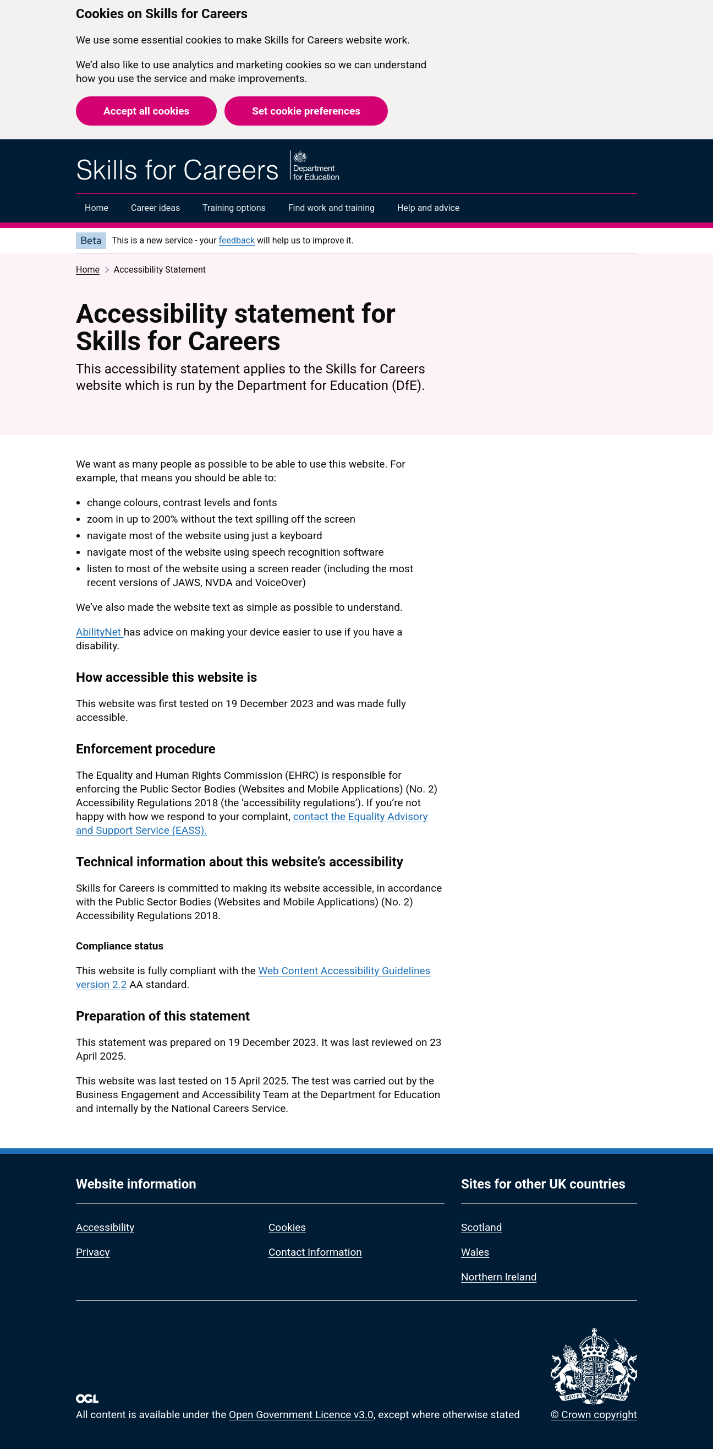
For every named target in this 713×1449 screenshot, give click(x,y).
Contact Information (315, 1252)
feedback (237, 240)
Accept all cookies (146, 111)
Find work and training (331, 208)
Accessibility (105, 1227)
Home (96, 208)
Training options (234, 208)
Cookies (287, 1227)
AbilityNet (100, 632)
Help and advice (428, 208)
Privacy (92, 1252)
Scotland (481, 1227)
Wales (475, 1252)
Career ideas (155, 208)
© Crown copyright (594, 1414)
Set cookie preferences (306, 111)
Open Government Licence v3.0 (301, 1414)
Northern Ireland (498, 1277)
